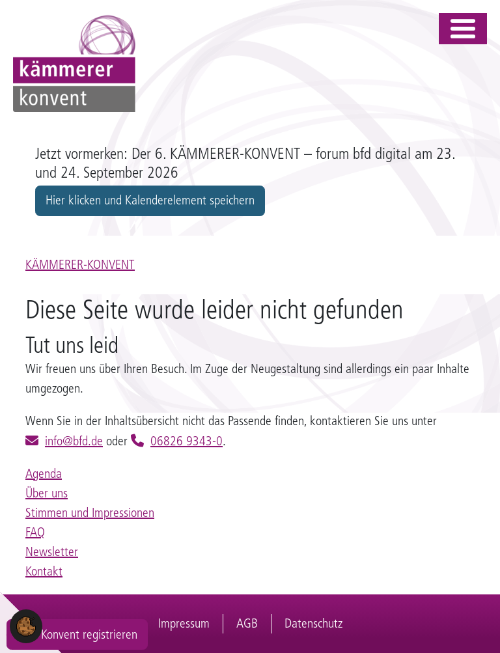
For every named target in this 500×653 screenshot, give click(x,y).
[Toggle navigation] (463, 28)
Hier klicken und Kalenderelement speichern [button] (150, 200)
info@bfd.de (74, 441)
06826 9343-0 (186, 441)
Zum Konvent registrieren (77, 634)
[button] (26, 625)
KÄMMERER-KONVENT (80, 264)
